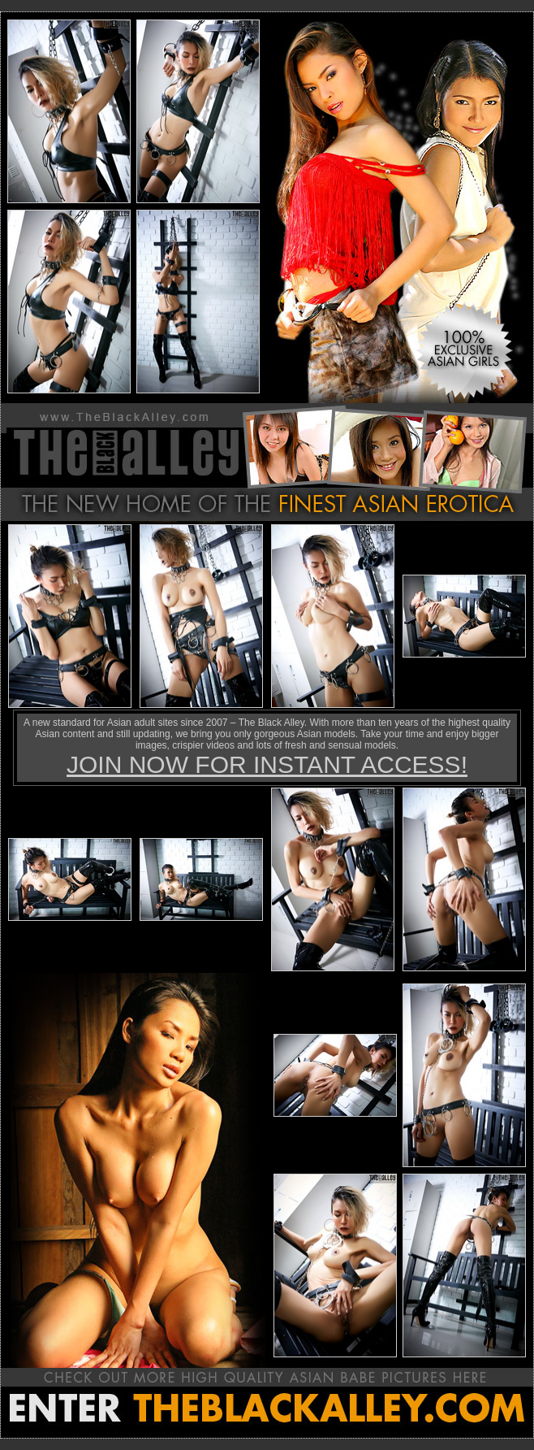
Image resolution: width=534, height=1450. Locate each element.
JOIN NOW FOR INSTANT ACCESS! (267, 764)
